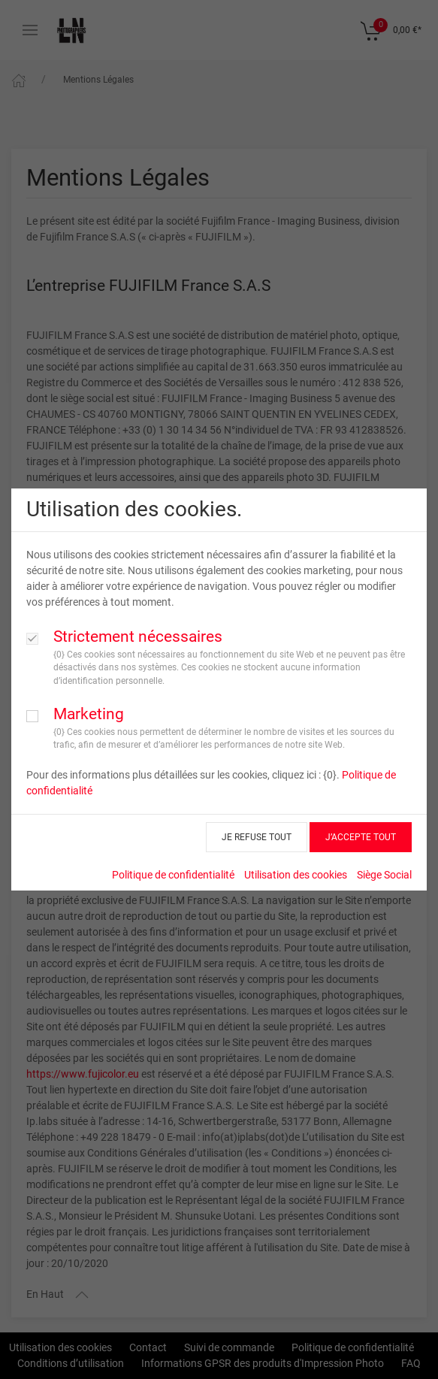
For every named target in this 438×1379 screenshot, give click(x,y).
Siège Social (384, 875)
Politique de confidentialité (173, 875)
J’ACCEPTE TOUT (360, 837)
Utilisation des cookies (295, 875)
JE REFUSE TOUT (256, 837)
